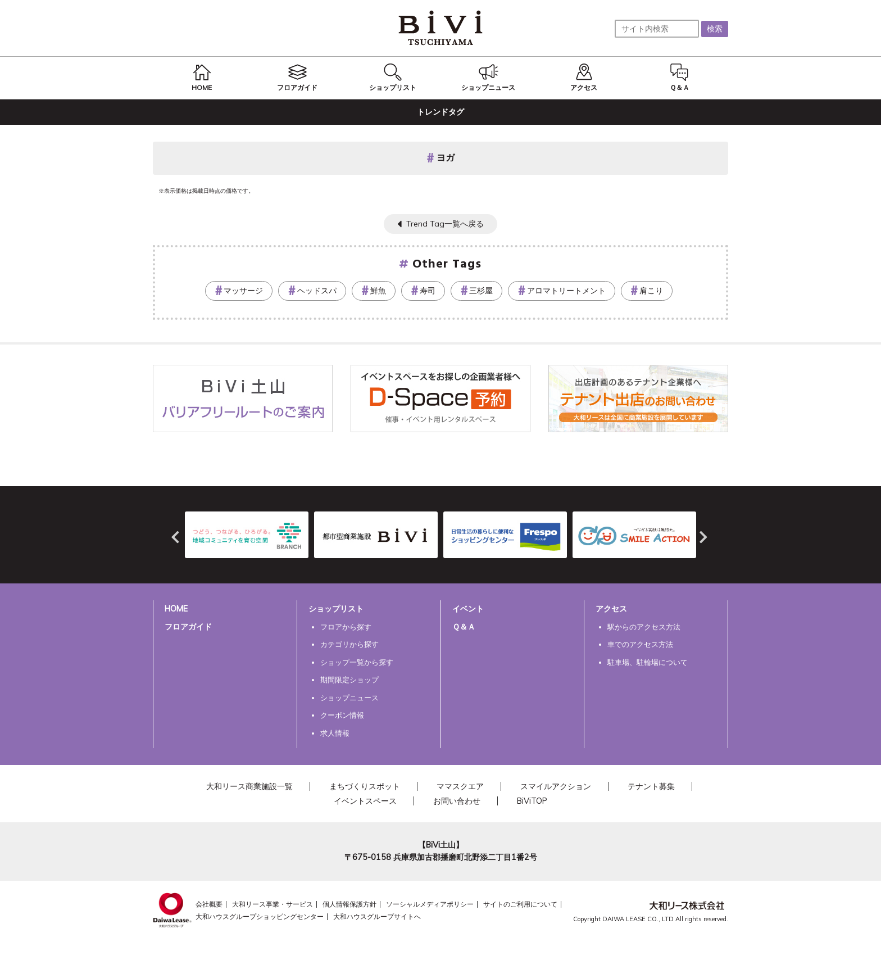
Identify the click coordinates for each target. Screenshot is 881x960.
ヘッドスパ (317, 291)
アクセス (611, 609)
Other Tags (447, 264)
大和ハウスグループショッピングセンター (260, 916)
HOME (176, 609)
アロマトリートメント (566, 291)
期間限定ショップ (349, 679)
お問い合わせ (456, 801)
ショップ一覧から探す (356, 662)
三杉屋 (481, 291)
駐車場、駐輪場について (647, 662)
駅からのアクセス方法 (643, 626)
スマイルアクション (555, 786)
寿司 (427, 291)
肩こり (651, 291)
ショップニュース (349, 697)
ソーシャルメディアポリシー (430, 904)
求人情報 (334, 732)
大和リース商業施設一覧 (249, 786)
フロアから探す (345, 626)
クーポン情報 (342, 714)
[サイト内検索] (657, 29)
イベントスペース (365, 801)
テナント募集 (651, 786)
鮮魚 (378, 291)
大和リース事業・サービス (272, 904)
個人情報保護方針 (349, 904)
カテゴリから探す (349, 644)
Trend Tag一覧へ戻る (445, 224)
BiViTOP (532, 801)
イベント (468, 609)
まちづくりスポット (364, 786)
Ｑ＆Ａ (463, 627)
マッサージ (243, 291)
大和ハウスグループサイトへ (377, 916)
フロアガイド (188, 627)
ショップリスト (336, 609)
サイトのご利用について (520, 904)
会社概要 (209, 904)
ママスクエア (460, 786)
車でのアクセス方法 (640, 644)
